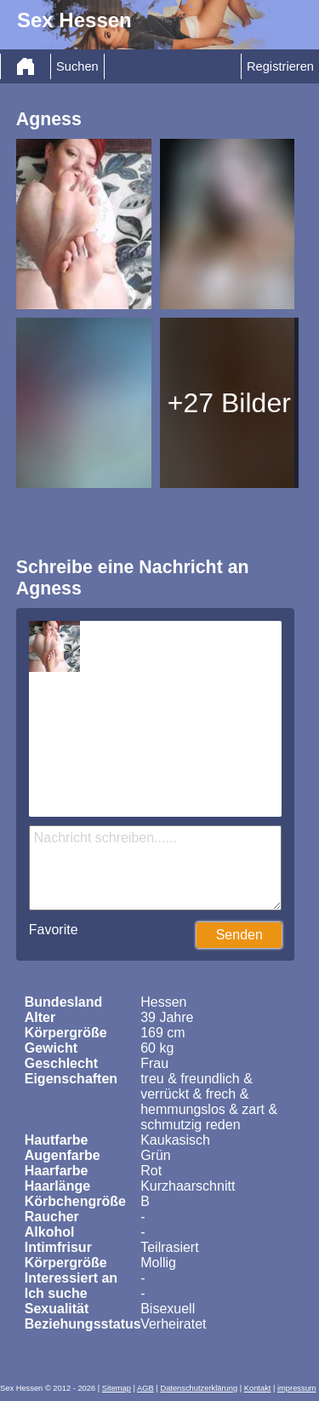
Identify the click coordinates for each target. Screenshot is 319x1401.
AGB (145, 1388)
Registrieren (280, 66)
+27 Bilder (229, 403)
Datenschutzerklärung (198, 1388)
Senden (239, 934)
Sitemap (116, 1388)
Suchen (77, 66)
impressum (296, 1388)
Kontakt (257, 1388)
